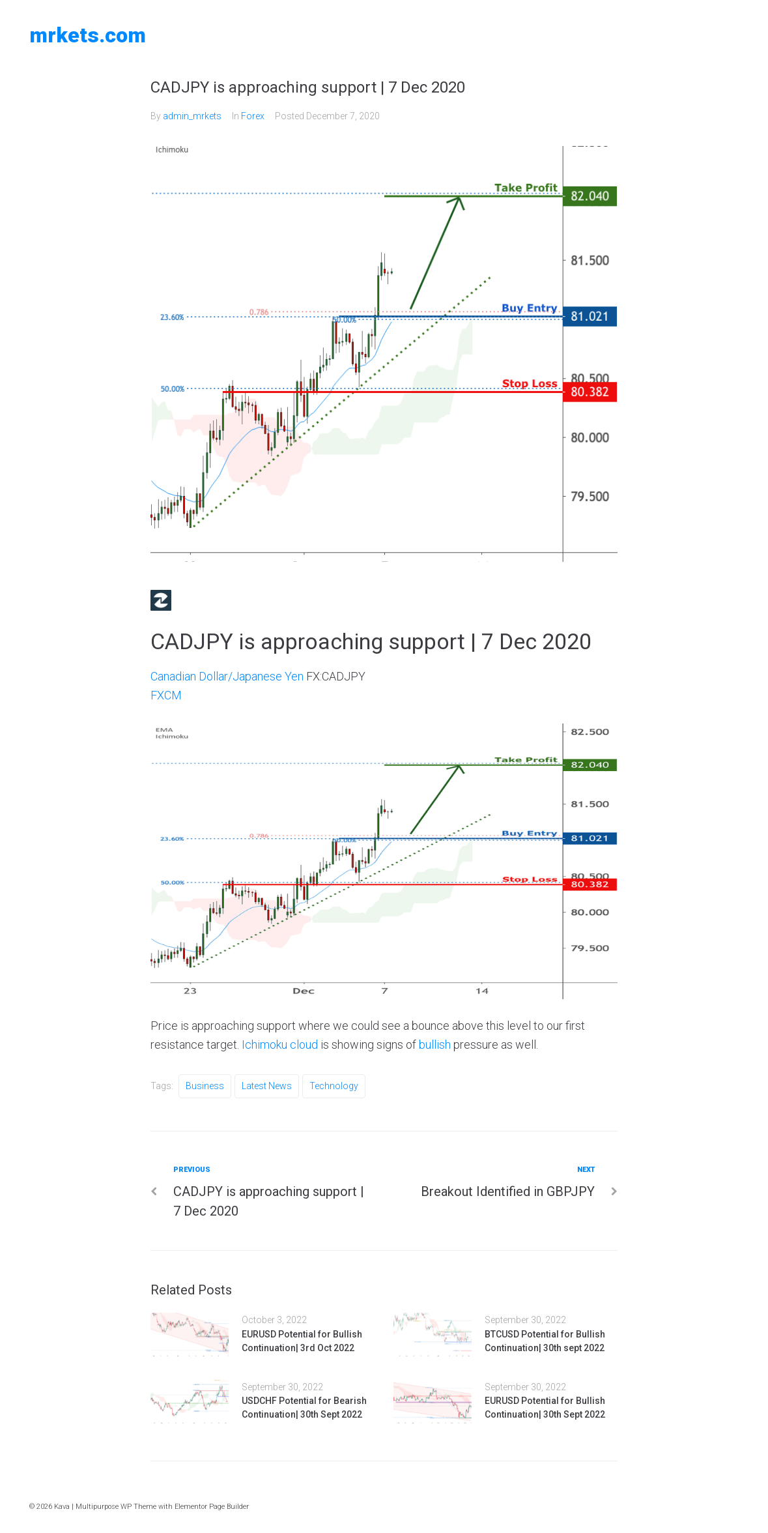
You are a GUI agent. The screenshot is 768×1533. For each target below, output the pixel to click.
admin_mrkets (192, 116)
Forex (252, 116)
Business (205, 1086)
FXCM (166, 695)
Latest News (267, 1086)
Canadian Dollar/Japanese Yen (227, 676)
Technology (333, 1086)
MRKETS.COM (87, 35)
